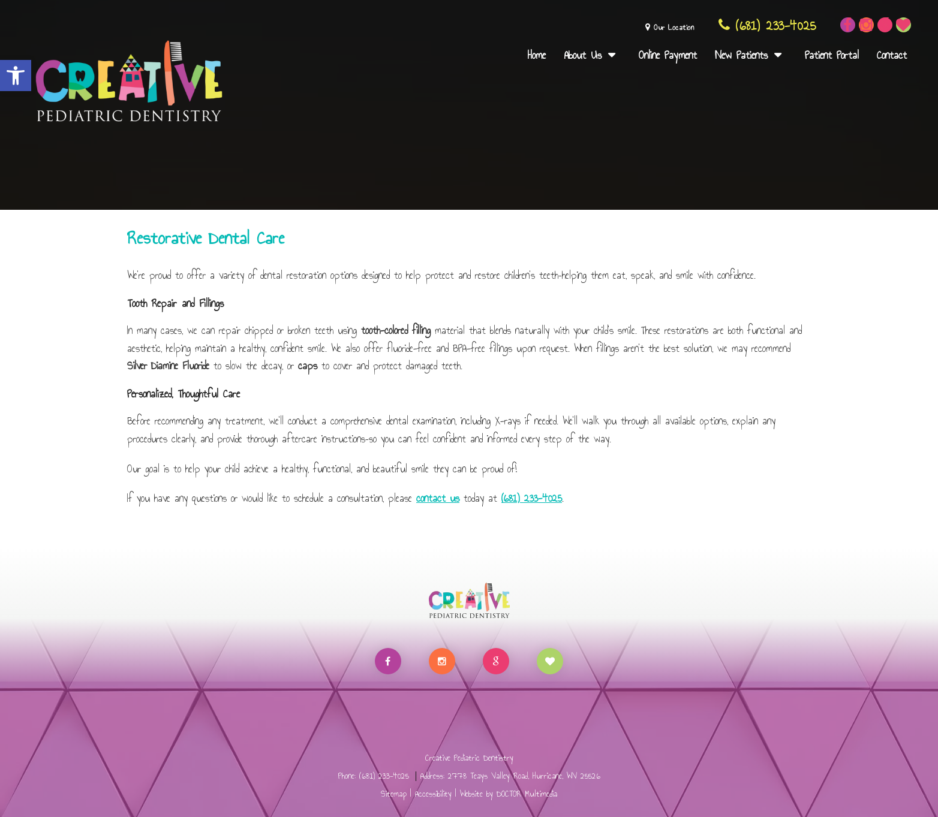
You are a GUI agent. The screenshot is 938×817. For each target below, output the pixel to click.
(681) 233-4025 (767, 25)
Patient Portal (832, 55)
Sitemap (394, 794)
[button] (15, 75)
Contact (892, 55)
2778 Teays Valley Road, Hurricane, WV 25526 (524, 776)
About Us (583, 55)
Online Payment (668, 55)
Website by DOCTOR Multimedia (508, 794)
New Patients (741, 55)
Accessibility (433, 794)
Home (537, 55)
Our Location (669, 28)
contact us (437, 498)
